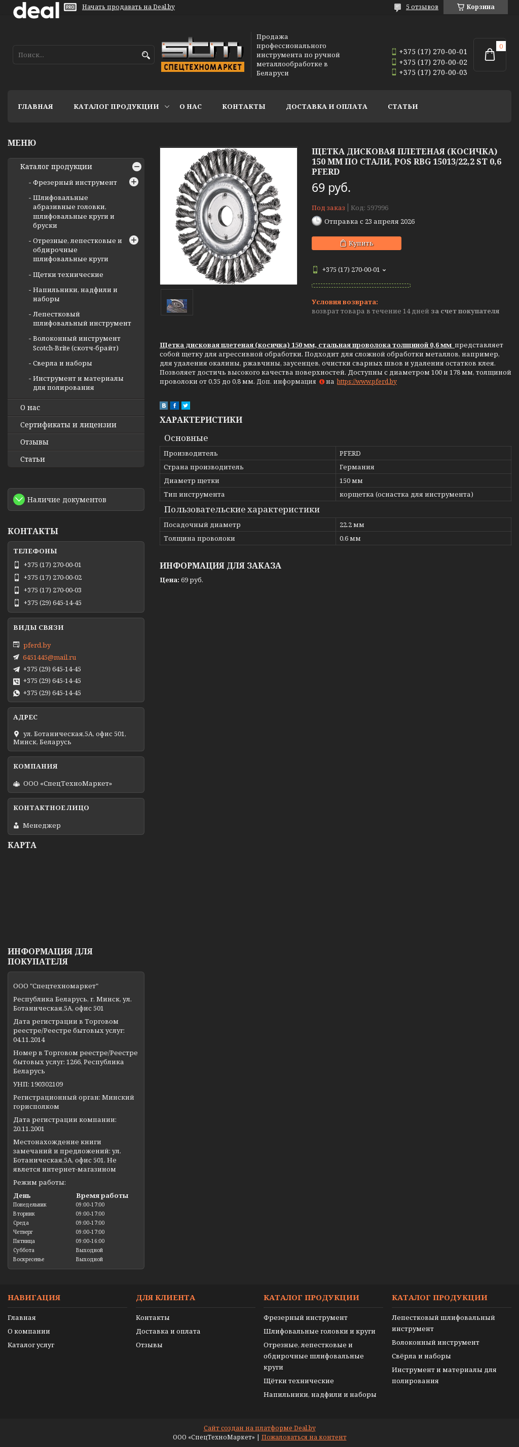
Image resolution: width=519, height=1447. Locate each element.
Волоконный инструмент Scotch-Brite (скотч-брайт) (77, 343)
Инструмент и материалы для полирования (78, 383)
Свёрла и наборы (421, 1355)
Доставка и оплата (326, 106)
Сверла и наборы (62, 363)
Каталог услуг (31, 1344)
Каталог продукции (116, 106)
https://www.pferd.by (367, 381)
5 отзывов (422, 7)
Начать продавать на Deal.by (128, 7)
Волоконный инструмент (435, 1342)
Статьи (403, 106)
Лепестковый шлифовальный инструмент (82, 318)
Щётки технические (299, 1380)
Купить (361, 243)
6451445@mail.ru (49, 657)
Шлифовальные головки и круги (320, 1331)
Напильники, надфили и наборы (320, 1394)
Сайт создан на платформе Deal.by (260, 1428)
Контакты (244, 106)
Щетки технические (68, 274)
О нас (190, 106)
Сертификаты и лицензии (68, 424)
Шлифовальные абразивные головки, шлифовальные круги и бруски (74, 211)
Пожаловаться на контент (304, 1437)
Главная (35, 106)
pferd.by (37, 645)
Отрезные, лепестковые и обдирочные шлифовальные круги (314, 1356)
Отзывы (34, 442)
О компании (29, 1331)
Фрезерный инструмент (75, 182)
